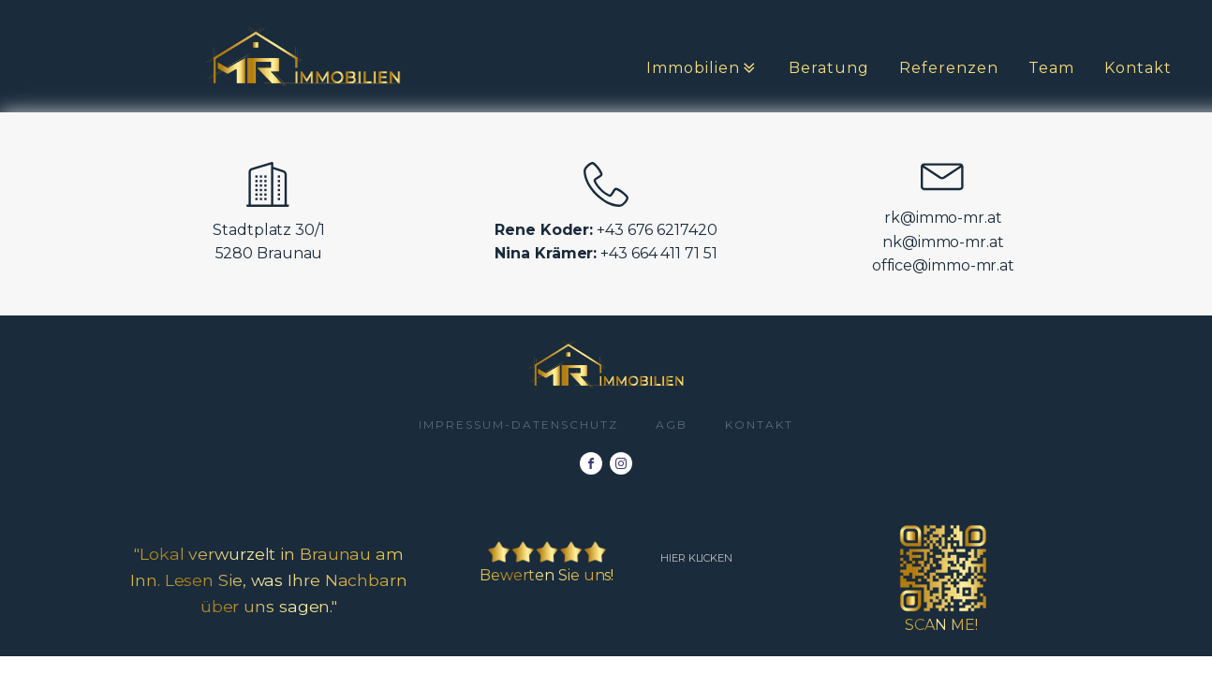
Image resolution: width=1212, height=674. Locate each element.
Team (1051, 68)
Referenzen (948, 68)
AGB (671, 425)
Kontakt (1138, 68)
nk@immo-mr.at (943, 242)
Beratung (829, 68)
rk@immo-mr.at (943, 218)
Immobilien (702, 68)
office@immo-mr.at (943, 265)
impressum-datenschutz (518, 425)
